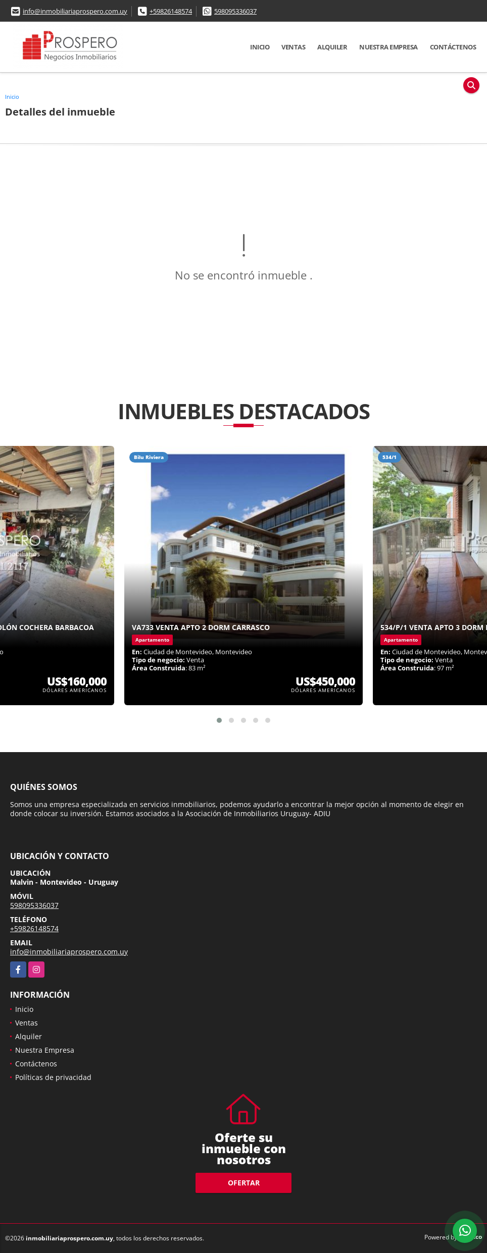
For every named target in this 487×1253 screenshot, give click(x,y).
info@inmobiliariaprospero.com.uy (75, 11)
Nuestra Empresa (388, 46)
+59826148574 (171, 11)
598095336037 (235, 11)
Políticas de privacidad (53, 1077)
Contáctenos (453, 46)
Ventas (293, 46)
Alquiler (332, 46)
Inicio (259, 46)
